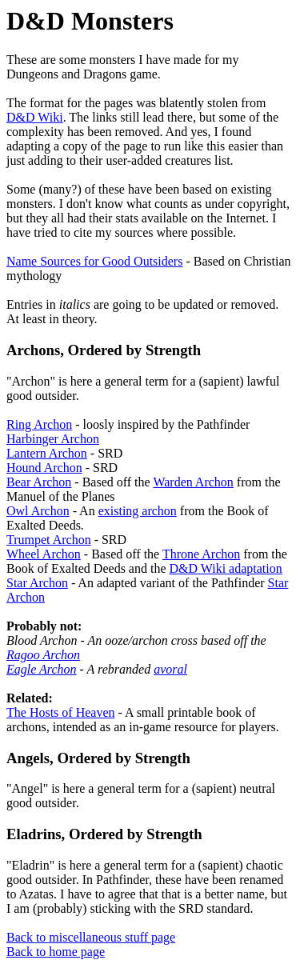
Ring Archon (39, 424)
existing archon (137, 511)
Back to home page (55, 951)
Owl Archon (38, 511)
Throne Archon (201, 554)
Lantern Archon (46, 453)
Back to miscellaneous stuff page (90, 937)
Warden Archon (193, 482)
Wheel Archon (43, 554)
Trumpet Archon (48, 539)
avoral (170, 669)
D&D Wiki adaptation (226, 568)
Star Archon (37, 583)
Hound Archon (44, 467)
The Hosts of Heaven (60, 712)
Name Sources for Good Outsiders (94, 261)
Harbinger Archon (52, 439)
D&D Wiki (34, 117)
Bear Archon (38, 482)
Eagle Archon (41, 669)
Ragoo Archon (43, 655)
